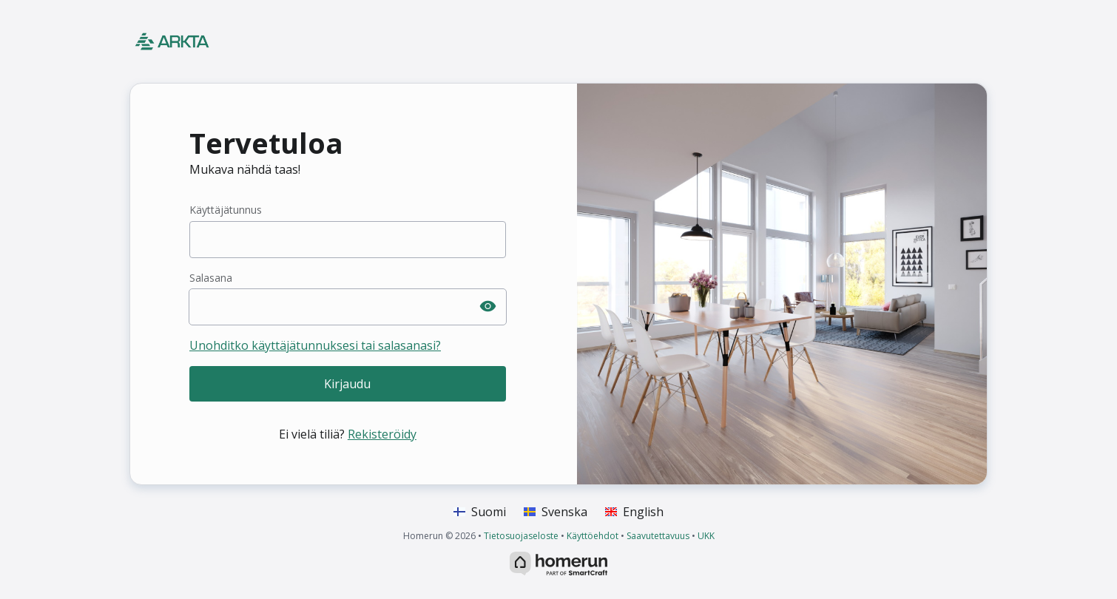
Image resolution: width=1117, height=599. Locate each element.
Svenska (555, 512)
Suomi (479, 512)
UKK (706, 535)
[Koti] (229, 41)
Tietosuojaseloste (521, 535)
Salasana (210, 278)
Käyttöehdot (592, 535)
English (634, 512)
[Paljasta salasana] (488, 307)
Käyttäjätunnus (225, 210)
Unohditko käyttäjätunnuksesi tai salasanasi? (315, 345)
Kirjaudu (347, 384)
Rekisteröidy (382, 434)
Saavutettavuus (658, 535)
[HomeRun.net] (558, 562)
